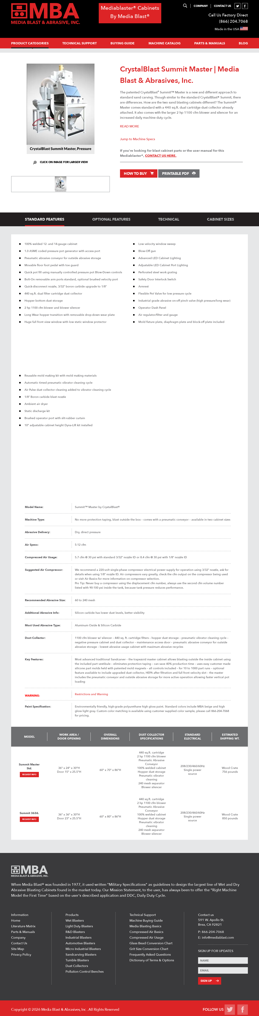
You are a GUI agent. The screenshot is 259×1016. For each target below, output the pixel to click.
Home (15, 920)
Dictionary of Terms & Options (152, 960)
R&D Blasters (75, 932)
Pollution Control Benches (85, 971)
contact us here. (160, 156)
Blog (243, 43)
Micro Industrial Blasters (83, 949)
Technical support (79, 43)
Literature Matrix (23, 926)
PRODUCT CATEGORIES (30, 43)
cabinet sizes (220, 219)
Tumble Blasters (77, 960)
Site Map (17, 949)
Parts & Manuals (23, 932)
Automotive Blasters (80, 943)
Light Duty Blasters (79, 926)
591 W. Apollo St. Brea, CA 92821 (211, 922)
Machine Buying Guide (146, 920)
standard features (44, 219)
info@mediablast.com (218, 937)
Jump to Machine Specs (137, 139)
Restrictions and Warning (91, 694)
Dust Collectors (77, 966)
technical (168, 219)
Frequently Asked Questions (150, 954)
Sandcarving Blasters (81, 954)
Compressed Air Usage (146, 937)
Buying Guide (122, 43)
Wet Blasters (75, 920)
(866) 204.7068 (233, 21)
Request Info (29, 774)
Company (201, 6)
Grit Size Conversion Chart (149, 949)
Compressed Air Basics (146, 932)
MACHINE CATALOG (164, 43)
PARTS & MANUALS (209, 43)
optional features (111, 219)
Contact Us (222, 6)
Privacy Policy (21, 954)
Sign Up (209, 980)
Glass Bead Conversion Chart (151, 943)
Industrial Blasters (78, 937)
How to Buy (139, 173)
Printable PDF (179, 173)
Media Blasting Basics (145, 926)
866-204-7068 (213, 932)
